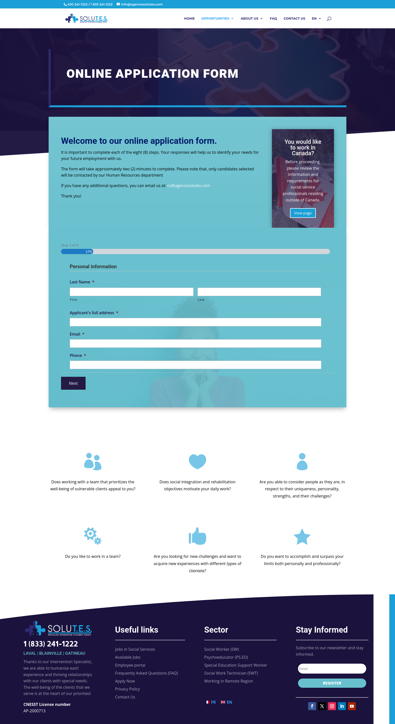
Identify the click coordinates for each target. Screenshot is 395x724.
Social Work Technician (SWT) (231, 673)
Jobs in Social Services (135, 649)
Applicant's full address (94, 312)
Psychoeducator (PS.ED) (226, 657)
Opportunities (215, 18)
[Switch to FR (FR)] (210, 702)
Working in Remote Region (228, 681)
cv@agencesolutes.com (188, 185)
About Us (249, 18)
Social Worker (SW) (221, 649)
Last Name (82, 282)
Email (77, 334)
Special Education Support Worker (235, 665)
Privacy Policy (127, 689)
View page (303, 212)
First (73, 299)
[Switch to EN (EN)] (226, 702)
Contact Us (294, 18)
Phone (78, 355)
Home (189, 18)
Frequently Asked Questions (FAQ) (146, 673)
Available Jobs (127, 657)
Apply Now (125, 681)
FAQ (273, 18)
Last (201, 299)
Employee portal (130, 665)
